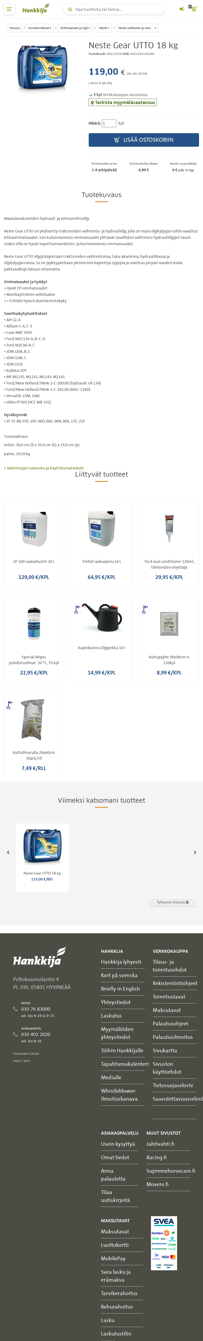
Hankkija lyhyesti (121, 961)
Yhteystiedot (116, 1002)
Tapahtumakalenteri (125, 1063)
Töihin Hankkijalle (122, 1050)
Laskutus (111, 1015)
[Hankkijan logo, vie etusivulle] (37, 8)
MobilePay (113, 1258)
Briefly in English (120, 988)
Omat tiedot (115, 1157)
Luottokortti (115, 1244)
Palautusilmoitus (173, 1036)
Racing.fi (156, 1157)
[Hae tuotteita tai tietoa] (113, 9)
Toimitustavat (169, 996)
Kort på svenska (119, 975)
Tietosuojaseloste (173, 1085)
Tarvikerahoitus (119, 1293)
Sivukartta (165, 1050)
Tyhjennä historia (173, 902)
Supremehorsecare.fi (170, 1170)
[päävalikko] (9, 9)
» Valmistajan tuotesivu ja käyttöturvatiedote (44, 468)
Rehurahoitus (117, 1306)
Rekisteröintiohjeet (175, 983)
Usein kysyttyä (118, 1143)
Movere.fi (157, 1184)
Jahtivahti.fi (160, 1143)
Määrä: (95, 123)
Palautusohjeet (170, 1023)
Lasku (107, 1320)
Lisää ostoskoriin (143, 140)
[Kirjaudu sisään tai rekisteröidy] (181, 9)
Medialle (111, 1077)
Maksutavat (167, 1010)
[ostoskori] (193, 9)
